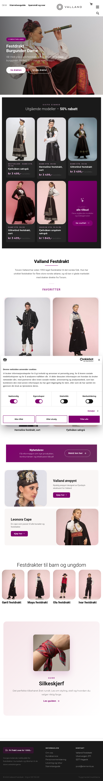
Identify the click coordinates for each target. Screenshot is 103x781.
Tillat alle (84, 419)
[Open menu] (97, 7)
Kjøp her (61, 495)
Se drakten (16, 70)
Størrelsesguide (52, 766)
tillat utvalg (51, 419)
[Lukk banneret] (99, 360)
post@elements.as (85, 766)
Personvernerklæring (55, 759)
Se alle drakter (39, 70)
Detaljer (91, 411)
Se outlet (82, 223)
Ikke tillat (19, 419)
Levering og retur (53, 763)
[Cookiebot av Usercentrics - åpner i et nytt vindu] (81, 360)
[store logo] (69, 7)
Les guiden (51, 701)
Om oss (49, 753)
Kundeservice (51, 756)
